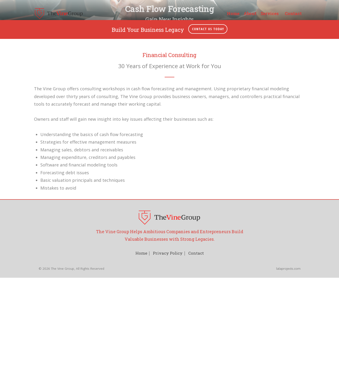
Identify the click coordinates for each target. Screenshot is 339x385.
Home (233, 14)
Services (270, 14)
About (250, 14)
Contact (293, 14)
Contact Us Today (208, 297)
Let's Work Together (169, 170)
